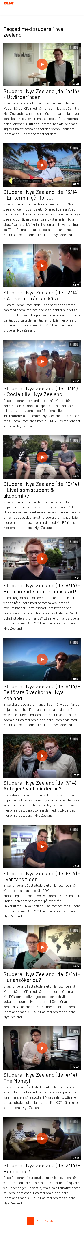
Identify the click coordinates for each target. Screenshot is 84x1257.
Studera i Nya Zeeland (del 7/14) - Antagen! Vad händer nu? (41, 785)
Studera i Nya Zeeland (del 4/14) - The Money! (41, 1077)
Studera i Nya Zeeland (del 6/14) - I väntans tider (41, 876)
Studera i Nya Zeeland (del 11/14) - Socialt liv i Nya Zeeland (40, 391)
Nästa (49, 1221)
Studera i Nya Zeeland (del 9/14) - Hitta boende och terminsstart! (41, 588)
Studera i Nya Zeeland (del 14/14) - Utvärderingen (41, 94)
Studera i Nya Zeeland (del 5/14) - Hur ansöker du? (41, 977)
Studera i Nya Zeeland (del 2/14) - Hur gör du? (41, 1168)
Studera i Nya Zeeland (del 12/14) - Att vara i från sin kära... (40, 295)
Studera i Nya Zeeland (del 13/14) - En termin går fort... (40, 194)
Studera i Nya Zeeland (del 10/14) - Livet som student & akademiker (41, 489)
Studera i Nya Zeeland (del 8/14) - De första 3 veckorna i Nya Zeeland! (41, 692)
